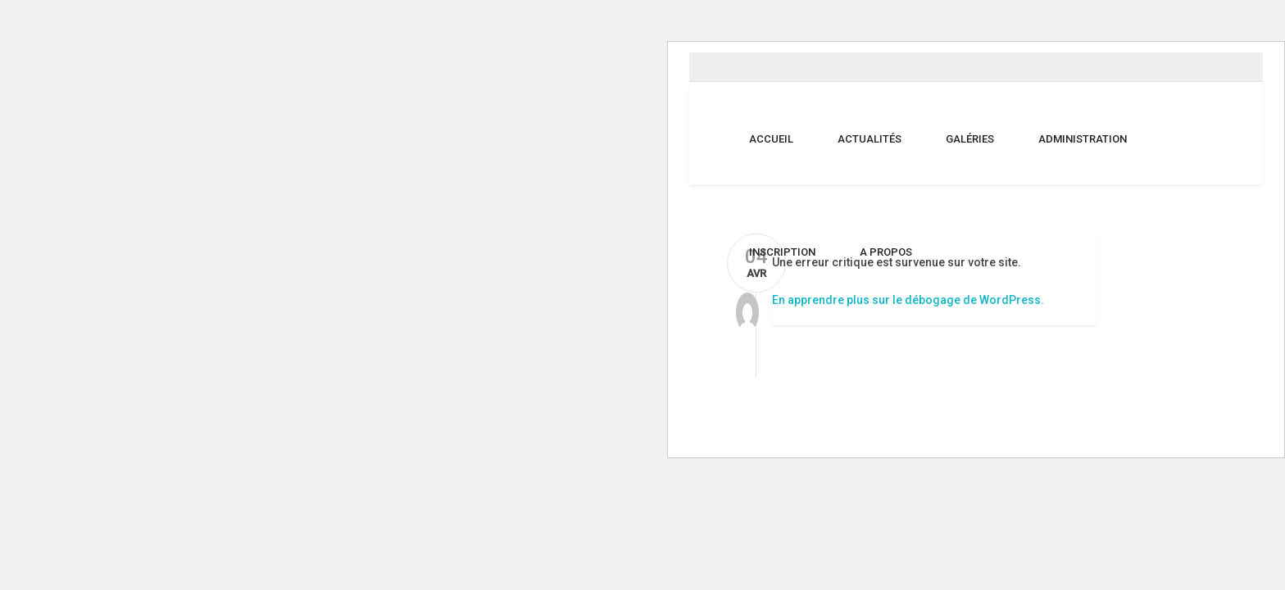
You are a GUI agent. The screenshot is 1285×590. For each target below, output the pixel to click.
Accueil (771, 139)
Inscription (782, 252)
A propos (886, 252)
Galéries (970, 139)
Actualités (869, 139)
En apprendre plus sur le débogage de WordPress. (908, 299)
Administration (1082, 139)
